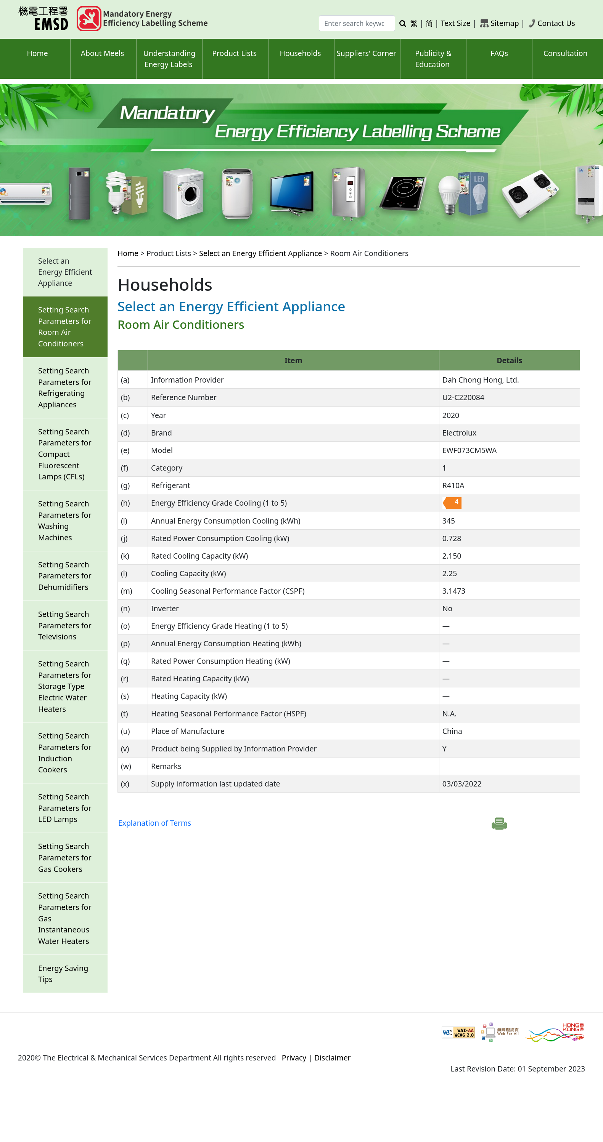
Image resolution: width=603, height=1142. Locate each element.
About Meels (102, 53)
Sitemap (504, 23)
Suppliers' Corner (366, 53)
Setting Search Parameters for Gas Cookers (65, 857)
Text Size (456, 23)
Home (37, 53)
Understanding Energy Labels (169, 58)
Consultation (566, 53)
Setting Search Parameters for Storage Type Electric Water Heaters (65, 686)
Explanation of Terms (154, 823)
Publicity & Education (433, 58)
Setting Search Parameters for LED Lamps (65, 807)
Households (300, 53)
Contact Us (556, 23)
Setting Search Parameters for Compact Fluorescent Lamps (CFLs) (65, 454)
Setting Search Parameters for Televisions (65, 625)
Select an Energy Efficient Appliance (260, 253)
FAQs (499, 53)
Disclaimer (332, 1057)
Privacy (294, 1057)
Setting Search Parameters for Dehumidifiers (65, 575)
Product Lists (234, 53)
